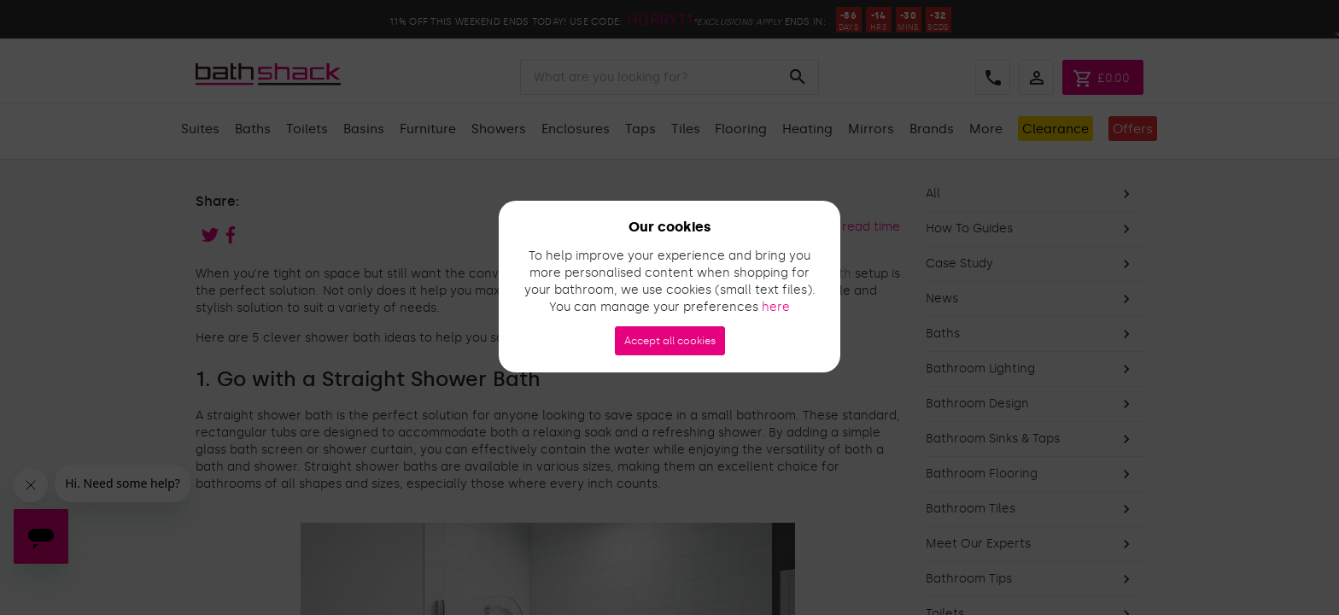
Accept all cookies (670, 341)
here (776, 307)
